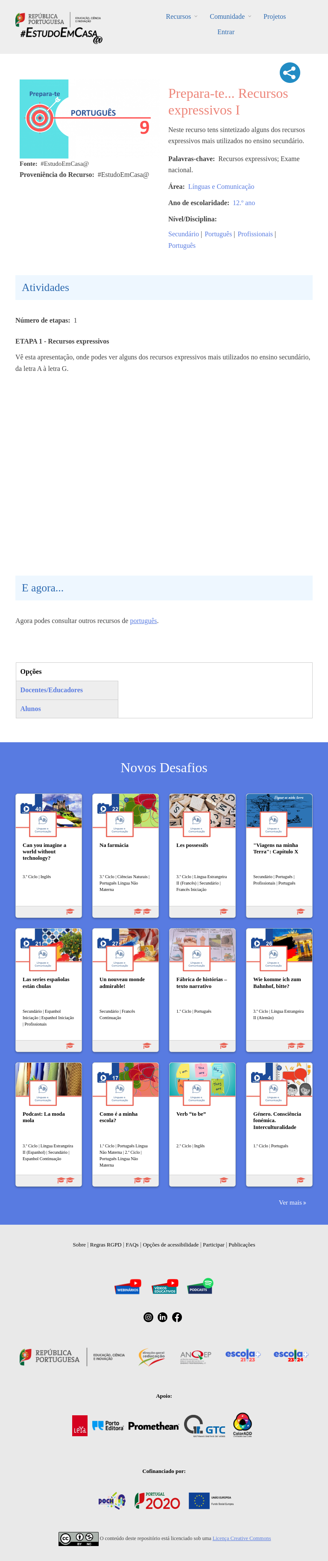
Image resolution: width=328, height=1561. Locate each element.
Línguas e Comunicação (221, 186)
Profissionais (255, 234)
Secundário (183, 234)
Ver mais (290, 1202)
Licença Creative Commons (242, 1538)
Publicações (241, 1244)
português (143, 620)
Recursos (178, 16)
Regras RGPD (106, 1244)
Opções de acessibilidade (171, 1244)
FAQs (132, 1244)
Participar (214, 1244)
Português (218, 234)
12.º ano (244, 202)
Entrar (225, 31)
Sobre (79, 1244)
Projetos (275, 16)
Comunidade (227, 16)
